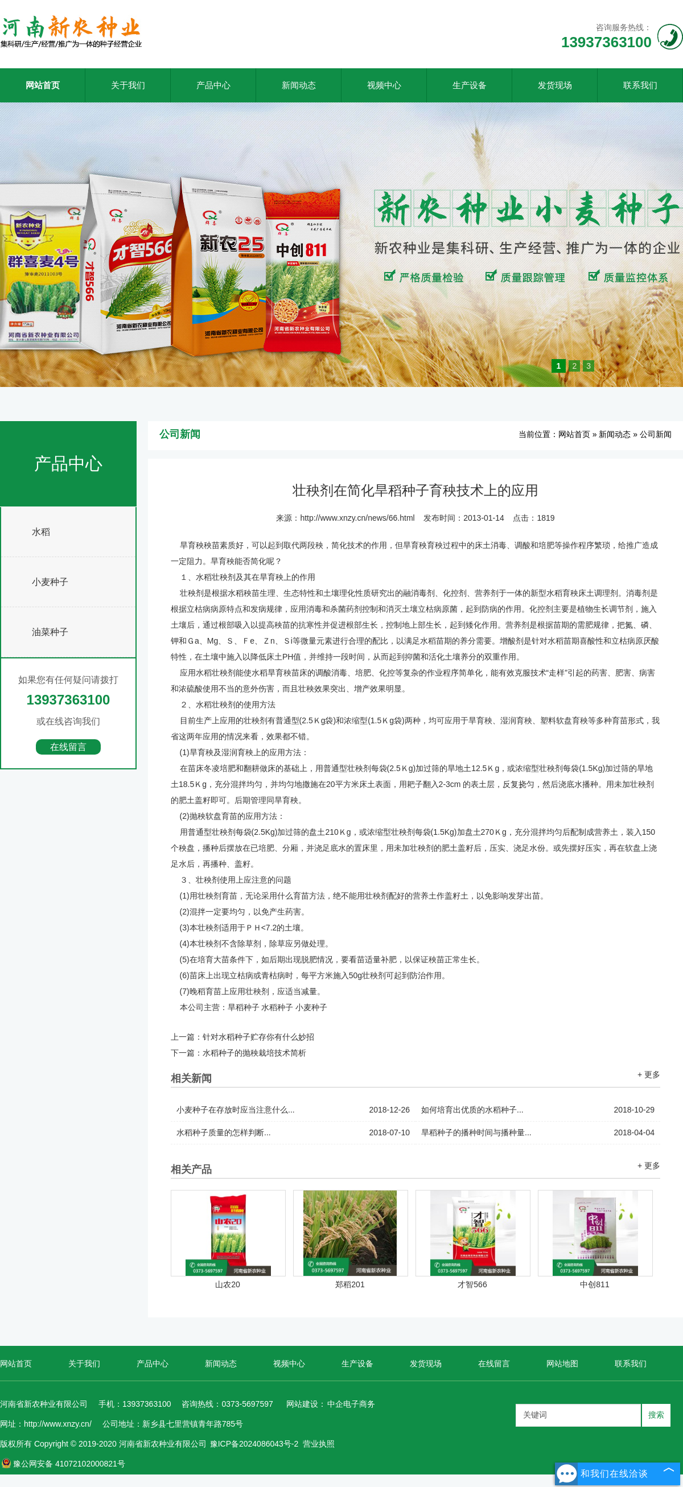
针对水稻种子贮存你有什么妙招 (258, 1036)
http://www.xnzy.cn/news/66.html (357, 517)
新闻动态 (299, 85)
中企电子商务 (351, 1403)
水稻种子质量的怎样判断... (293, 1133)
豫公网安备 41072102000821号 (63, 1463)
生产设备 (469, 85)
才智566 (472, 1284)
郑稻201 (349, 1284)
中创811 (594, 1284)
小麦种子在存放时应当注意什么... (293, 1110)
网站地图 (562, 1363)
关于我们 (128, 85)
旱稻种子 (244, 1007)
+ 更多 (648, 1074)
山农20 (227, 1284)
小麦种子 (50, 582)
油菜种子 (50, 632)
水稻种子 (277, 1007)
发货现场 (555, 85)
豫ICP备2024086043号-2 (254, 1443)
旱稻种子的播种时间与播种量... (538, 1133)
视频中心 (384, 85)
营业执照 (319, 1443)
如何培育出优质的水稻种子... (538, 1110)
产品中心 (213, 85)
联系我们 (640, 85)
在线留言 (68, 747)
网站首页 (43, 85)
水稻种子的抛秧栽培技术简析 (254, 1052)
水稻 (41, 532)
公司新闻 (656, 434)
